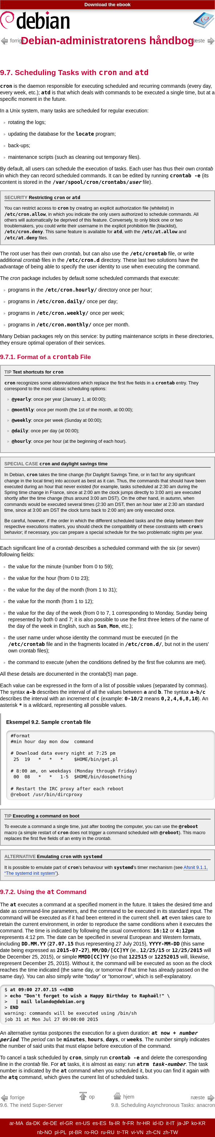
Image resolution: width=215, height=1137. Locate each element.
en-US (83, 1123)
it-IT (170, 1123)
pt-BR (75, 1132)
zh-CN (153, 1132)
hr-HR (143, 1123)
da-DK (33, 1123)
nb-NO (44, 1132)
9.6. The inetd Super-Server (31, 1100)
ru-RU (107, 1132)
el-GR (66, 1123)
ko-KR (198, 1123)
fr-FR (128, 1123)
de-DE (50, 1123)
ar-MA (16, 1123)
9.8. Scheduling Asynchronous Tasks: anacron (163, 1100)
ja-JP (183, 1123)
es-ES (99, 1123)
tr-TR (123, 1132)
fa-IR (114, 1123)
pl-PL (60, 1132)
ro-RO (91, 1132)
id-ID (158, 1123)
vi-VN (137, 1132)
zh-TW (170, 1132)
